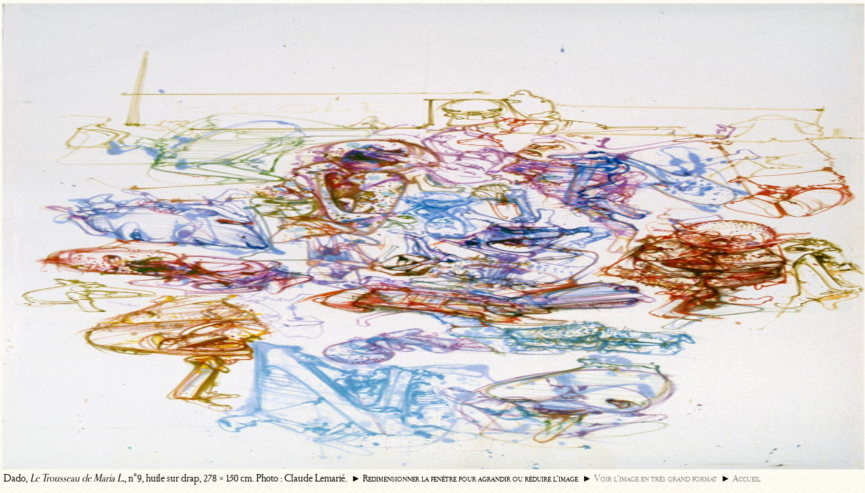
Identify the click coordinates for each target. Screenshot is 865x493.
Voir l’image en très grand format (655, 478)
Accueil (746, 478)
